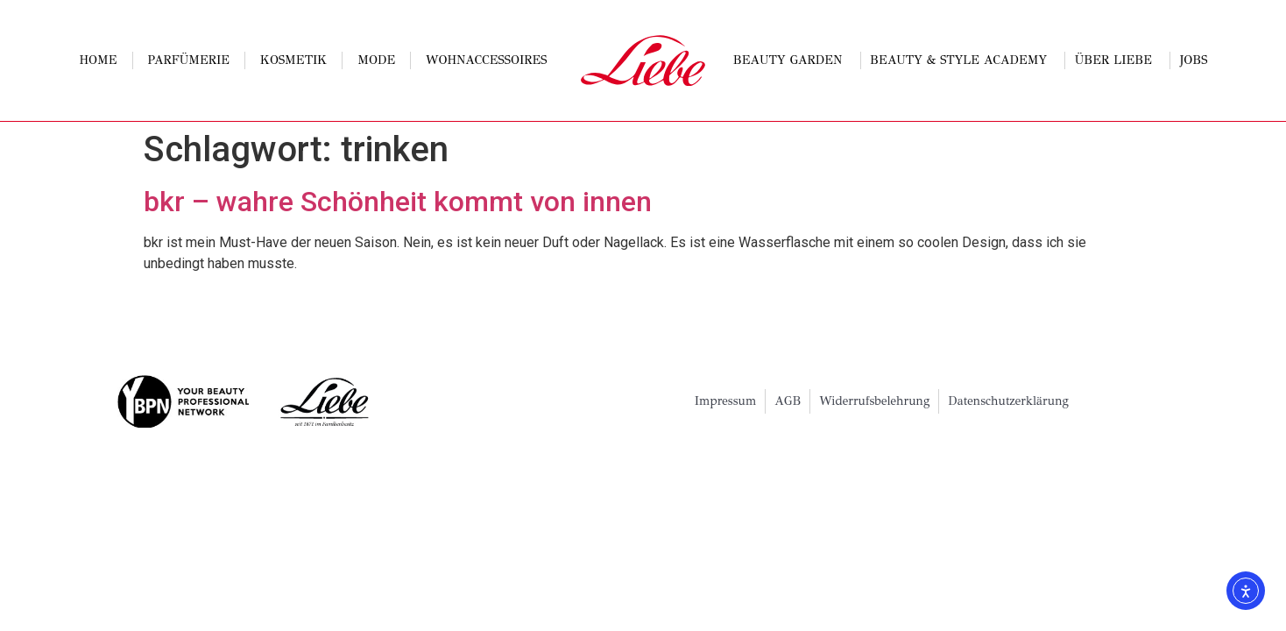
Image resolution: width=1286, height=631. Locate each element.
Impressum (726, 400)
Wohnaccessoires (486, 60)
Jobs (1194, 60)
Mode (376, 60)
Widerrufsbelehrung (874, 400)
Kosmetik (293, 60)
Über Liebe (1118, 60)
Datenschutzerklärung (1008, 400)
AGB (787, 400)
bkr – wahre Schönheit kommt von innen (398, 201)
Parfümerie (189, 60)
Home (98, 60)
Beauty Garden (792, 60)
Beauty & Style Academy (963, 60)
